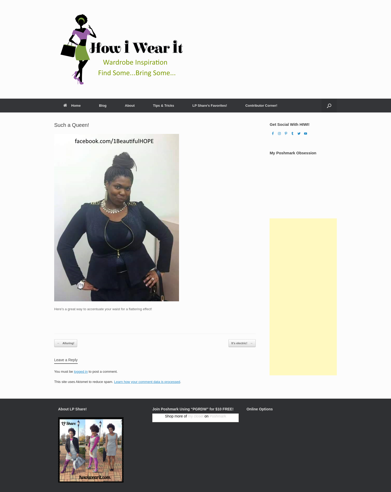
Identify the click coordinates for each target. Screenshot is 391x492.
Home (72, 106)
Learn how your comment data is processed (147, 382)
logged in (81, 372)
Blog (103, 106)
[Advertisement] (303, 296)
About (130, 106)
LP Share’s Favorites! (209, 106)
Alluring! (65, 343)
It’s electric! (242, 343)
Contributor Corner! (261, 106)
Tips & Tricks (163, 106)
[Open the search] (329, 105)
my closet (195, 416)
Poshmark (218, 416)
